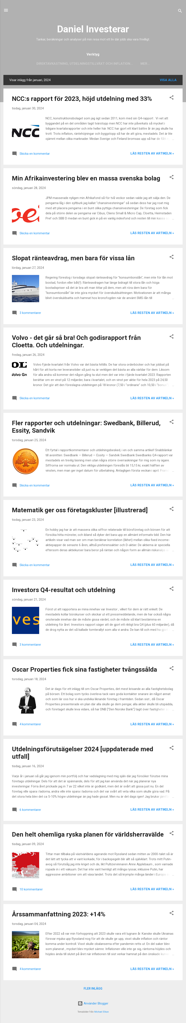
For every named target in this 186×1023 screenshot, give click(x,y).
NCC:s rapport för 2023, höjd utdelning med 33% (82, 99)
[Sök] (180, 11)
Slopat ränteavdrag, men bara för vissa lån (73, 259)
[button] (171, 99)
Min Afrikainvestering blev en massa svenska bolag (86, 179)
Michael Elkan (101, 1011)
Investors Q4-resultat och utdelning (63, 590)
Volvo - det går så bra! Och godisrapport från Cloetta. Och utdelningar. (76, 342)
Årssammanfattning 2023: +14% (58, 915)
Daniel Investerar (93, 29)
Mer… (145, 64)
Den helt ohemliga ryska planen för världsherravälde (88, 835)
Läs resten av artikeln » (152, 154)
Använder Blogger (93, 1003)
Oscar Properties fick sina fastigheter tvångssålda (84, 670)
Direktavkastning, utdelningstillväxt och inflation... (84, 64)
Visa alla (168, 81)
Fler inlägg (93, 989)
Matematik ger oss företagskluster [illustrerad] (80, 511)
